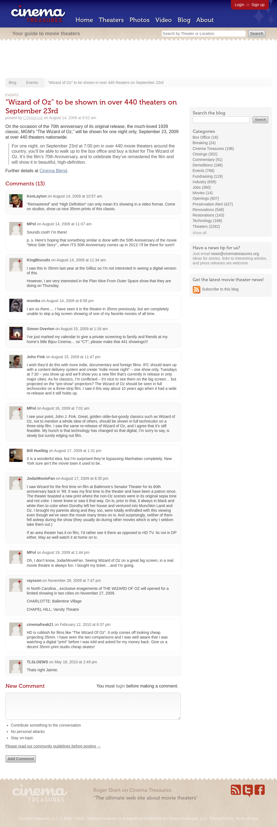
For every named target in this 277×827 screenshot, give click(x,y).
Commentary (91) (208, 159)
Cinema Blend (53, 170)
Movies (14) (203, 193)
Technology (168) (207, 220)
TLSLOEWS (37, 662)
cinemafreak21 (40, 624)
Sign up (257, 4)
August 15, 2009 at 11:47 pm (75, 357)
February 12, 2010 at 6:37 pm (85, 624)
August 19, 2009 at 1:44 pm (65, 552)
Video (163, 20)
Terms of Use (246, 818)
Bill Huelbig (37, 450)
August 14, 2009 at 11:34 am (81, 260)
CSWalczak (33, 118)
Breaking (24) (204, 143)
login (120, 686)
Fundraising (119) (208, 176)
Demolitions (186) (208, 165)
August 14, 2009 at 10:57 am (77, 196)
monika (33, 301)
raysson (34, 580)
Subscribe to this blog (220, 289)
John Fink (36, 357)
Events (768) (203, 170)
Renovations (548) (208, 209)
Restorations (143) (208, 215)
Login (239, 4)
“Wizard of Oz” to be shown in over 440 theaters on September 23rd (105, 82)
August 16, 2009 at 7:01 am (65, 408)
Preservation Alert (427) (213, 204)
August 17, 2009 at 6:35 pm (84, 478)
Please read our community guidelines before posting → (53, 751)
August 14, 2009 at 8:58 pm (70, 301)
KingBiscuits (39, 260)
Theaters (111, 20)
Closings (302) (205, 154)
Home (84, 20)
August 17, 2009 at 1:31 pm (77, 450)
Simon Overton (40, 329)
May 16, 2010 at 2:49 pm (76, 662)
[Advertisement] (138, 59)
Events (32, 82)
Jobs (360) (202, 187)
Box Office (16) (205, 137)
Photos (140, 20)
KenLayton (37, 196)
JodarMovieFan (41, 478)
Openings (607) (206, 198)
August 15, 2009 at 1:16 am (84, 329)
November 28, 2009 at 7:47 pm (74, 580)
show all (200, 233)
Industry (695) (204, 182)
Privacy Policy (221, 818)
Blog (184, 20)
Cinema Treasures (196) (213, 148)
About (205, 20)
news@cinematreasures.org (235, 253)
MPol (31, 224)
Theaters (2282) (206, 226)
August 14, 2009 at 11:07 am (67, 224)
